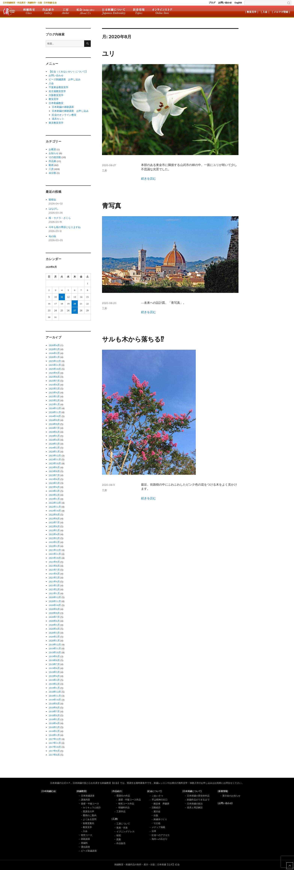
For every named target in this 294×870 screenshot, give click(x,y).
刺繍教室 (29, 11)
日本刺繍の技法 (195, 803)
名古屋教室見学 (57, 91)
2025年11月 (55, 365)
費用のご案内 (89, 815)
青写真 (111, 205)
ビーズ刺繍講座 (89, 851)
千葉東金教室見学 (58, 87)
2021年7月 (54, 569)
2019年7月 (54, 664)
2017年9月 (54, 750)
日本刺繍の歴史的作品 (198, 795)
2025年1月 (54, 404)
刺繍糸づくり (160, 819)
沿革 (154, 831)
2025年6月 (54, 384)
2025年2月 (54, 400)
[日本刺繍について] (192, 791)
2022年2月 (54, 542)
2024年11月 (55, 412)
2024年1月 (54, 451)
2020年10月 (55, 605)
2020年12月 (55, 597)
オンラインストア (162, 11)
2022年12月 (55, 502)
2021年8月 (54, 565)
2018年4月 (54, 723)
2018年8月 (54, 707)
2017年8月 (54, 754)
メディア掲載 (158, 827)
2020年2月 (54, 636)
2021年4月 (54, 581)
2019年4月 (54, 676)
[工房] (115, 819)
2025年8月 (54, 376)
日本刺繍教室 (56, 103)
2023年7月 (54, 475)
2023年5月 (54, 483)
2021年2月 (54, 589)
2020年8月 (54, 613)
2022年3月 (54, 538)
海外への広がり (159, 839)
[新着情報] (223, 791)
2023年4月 (54, 487)
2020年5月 (54, 624)
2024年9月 (54, 420)
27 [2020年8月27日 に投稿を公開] (75, 310)
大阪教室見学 (56, 95)
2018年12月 (55, 691)
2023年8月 (54, 471)
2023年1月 (54, 498)
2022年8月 (54, 518)
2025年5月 (54, 388)
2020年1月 (54, 640)
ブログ (212, 2)
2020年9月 (54, 609)
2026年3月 (54, 349)
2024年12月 (55, 408)
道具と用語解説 (195, 807)
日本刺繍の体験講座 (63, 107)
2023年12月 (55, 455)
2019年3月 (54, 680)
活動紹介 (156, 807)
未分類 (52, 173)
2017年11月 (55, 743)
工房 (65, 11)
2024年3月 (54, 443)
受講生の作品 (123, 795)
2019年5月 (54, 672)
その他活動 (55, 157)
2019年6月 (54, 668)
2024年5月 (54, 435)
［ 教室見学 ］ (252, 11)
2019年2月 (54, 683)
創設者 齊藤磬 (161, 803)
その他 (157, 823)
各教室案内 (88, 823)
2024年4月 (54, 439)
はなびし (53, 208)
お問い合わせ (225, 2)
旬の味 (52, 236)
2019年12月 (55, 644)
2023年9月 (54, 467)
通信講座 (85, 847)
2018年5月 (54, 719)
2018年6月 (54, 715)
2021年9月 (54, 561)
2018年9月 (54, 703)
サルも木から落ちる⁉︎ (133, 339)
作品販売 (120, 843)
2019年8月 (54, 660)
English (238, 2)
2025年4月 (54, 392)
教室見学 (53, 99)
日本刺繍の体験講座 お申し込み (70, 111)
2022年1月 (54, 546)
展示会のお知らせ (231, 795)
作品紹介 (48, 11)
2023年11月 (55, 459)
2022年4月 (54, 534)
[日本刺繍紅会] (48, 791)
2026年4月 (54, 345)
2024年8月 (54, 424)
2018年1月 (54, 735)
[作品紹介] (117, 791)
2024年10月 (55, 416)
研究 (118, 835)
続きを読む (148, 178)
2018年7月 (54, 711)
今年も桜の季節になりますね (64, 227)
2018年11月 (55, 695)
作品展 (52, 161)
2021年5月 (54, 577)
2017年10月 (55, 747)
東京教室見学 (56, 122)
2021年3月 (54, 585)
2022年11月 (55, 506)
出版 (156, 815)
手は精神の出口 (159, 799)
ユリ (108, 53)
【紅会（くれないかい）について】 (68, 71)
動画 (51, 165)
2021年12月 (55, 550)
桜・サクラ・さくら (60, 218)
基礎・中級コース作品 (129, 799)
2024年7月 (54, 428)
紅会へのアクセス (161, 835)
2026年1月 (54, 357)
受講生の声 (88, 811)
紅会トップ (9, 11)
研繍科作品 (124, 807)
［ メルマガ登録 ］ (281, 11)
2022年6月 (54, 526)
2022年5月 (54, 530)
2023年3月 (54, 491)
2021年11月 (55, 554)
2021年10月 (55, 557)
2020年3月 (54, 632)
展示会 (157, 811)
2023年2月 (54, 495)
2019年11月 (55, 648)
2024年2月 (54, 447)
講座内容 (85, 799)
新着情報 (139, 11)
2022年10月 (55, 510)
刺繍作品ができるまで (198, 799)
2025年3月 (54, 396)
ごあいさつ (157, 795)
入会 (51, 83)
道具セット (58, 118)
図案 (118, 839)
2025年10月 (55, 369)
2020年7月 (54, 617)
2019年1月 (54, 687)
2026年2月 (54, 353)
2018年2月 (54, 731)
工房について (123, 823)
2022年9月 (54, 514)
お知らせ (53, 153)
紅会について (85, 11)
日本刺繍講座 (87, 795)
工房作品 (120, 811)
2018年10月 (55, 699)
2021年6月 (54, 573)
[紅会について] (154, 791)
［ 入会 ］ (265, 11)
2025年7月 (54, 380)
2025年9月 (54, 372)
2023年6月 (54, 479)
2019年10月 (55, 652)
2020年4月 (54, 628)
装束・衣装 (122, 827)
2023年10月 (55, 463)
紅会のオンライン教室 (64, 114)
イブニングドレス (125, 831)
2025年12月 (55, 361)
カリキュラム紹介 (92, 807)
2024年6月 (54, 431)
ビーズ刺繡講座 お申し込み (64, 79)
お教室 (52, 149)
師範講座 (85, 839)
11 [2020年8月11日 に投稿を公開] (62, 297)
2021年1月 (54, 593)
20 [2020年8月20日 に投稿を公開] (75, 303)
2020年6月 (54, 621)
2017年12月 (55, 739)
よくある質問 (89, 819)
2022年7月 (54, 522)
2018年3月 (54, 727)
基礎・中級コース (90, 803)
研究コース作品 (126, 803)
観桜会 (52, 199)
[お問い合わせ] (225, 803)
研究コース (86, 835)
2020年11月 (55, 601)
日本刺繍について (113, 11)
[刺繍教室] (81, 791)
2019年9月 (54, 656)
